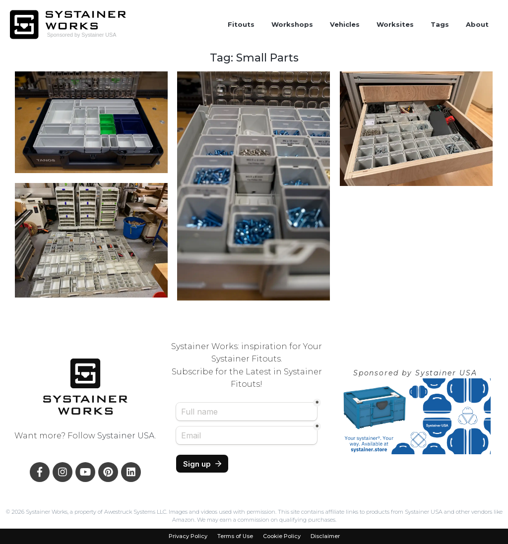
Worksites (395, 24)
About (477, 24)
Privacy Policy (188, 536)
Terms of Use (235, 536)
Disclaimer (325, 536)
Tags (440, 24)
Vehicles (345, 24)
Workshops (292, 24)
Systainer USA (126, 435)
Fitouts (241, 24)
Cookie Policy (282, 536)
